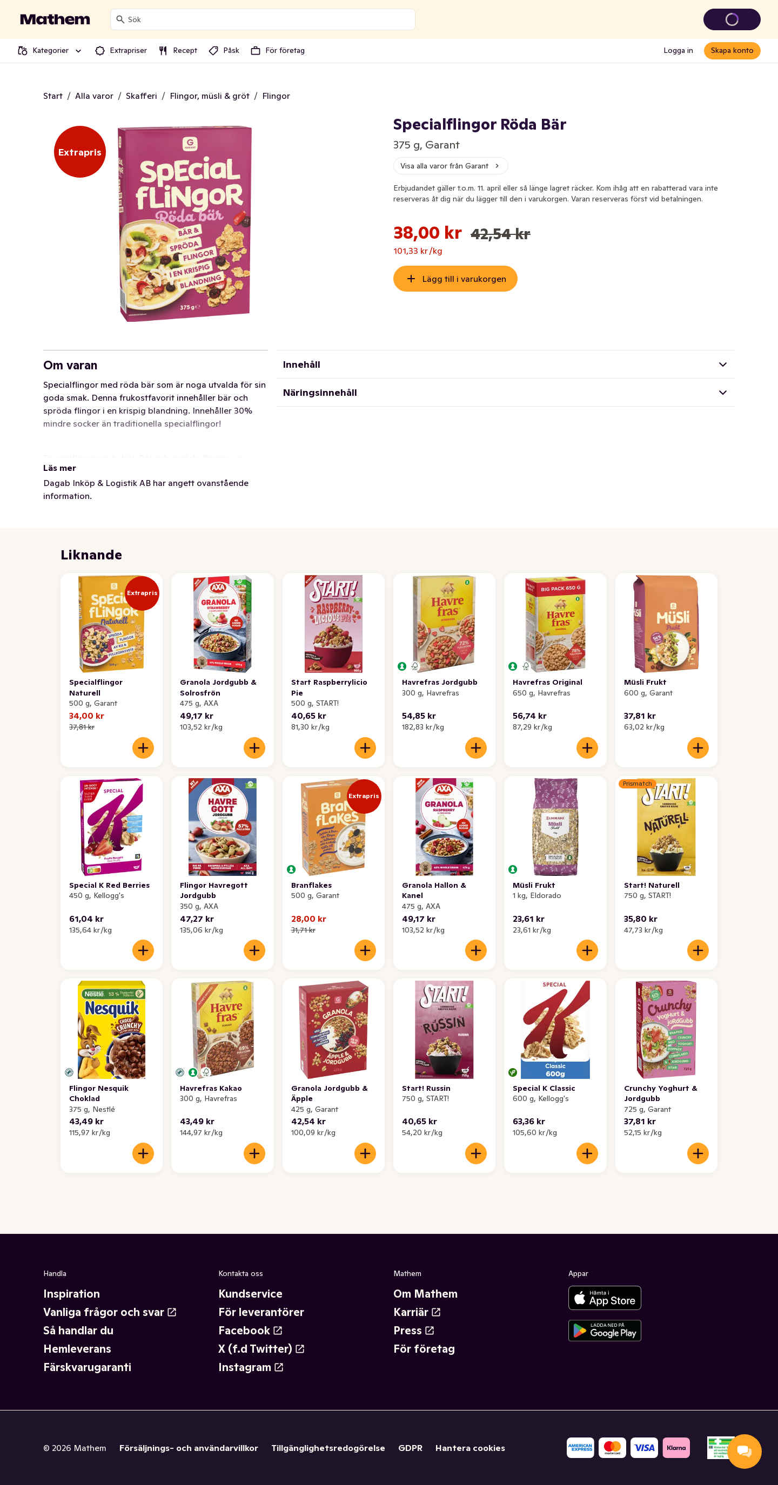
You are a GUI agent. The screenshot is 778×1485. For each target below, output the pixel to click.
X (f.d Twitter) (261, 1349)
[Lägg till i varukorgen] (143, 748)
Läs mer (59, 467)
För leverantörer (261, 1312)
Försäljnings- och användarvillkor (188, 1447)
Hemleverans (77, 1349)
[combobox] (269, 19)
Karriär (417, 1312)
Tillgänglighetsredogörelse (328, 1447)
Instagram (251, 1367)
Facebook (250, 1331)
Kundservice (250, 1294)
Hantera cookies (470, 1447)
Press (414, 1331)
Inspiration (71, 1294)
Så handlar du (78, 1331)
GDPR (410, 1447)
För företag (424, 1349)
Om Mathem (425, 1294)
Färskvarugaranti (87, 1367)
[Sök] (120, 19)
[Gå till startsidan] (55, 19)
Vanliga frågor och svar (110, 1312)
